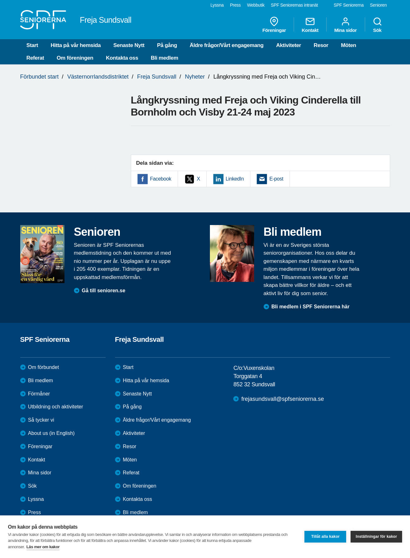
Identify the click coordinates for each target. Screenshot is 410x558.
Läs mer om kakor (43, 546)
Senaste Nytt (128, 45)
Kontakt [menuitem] (310, 25)
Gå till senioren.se (103, 290)
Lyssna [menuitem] (217, 5)
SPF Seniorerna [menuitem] (349, 5)
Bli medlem (164, 58)
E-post (276, 178)
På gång (167, 45)
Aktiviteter (288, 45)
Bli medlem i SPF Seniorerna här (311, 306)
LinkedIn (235, 178)
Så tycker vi (41, 420)
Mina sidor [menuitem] (345, 25)
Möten (348, 45)
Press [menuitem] (235, 5)
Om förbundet (43, 367)
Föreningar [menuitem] (274, 25)
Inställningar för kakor (376, 536)
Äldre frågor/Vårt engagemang (226, 45)
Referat (35, 58)
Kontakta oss (122, 58)
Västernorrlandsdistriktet (98, 77)
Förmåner (39, 393)
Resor (321, 45)
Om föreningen (75, 58)
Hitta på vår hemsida (76, 45)
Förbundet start (39, 77)
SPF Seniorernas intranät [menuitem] (294, 5)
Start (32, 45)
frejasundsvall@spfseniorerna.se (282, 399)
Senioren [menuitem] (378, 5)
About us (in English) (51, 433)
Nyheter (195, 77)
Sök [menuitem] (377, 25)
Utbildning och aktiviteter (55, 406)
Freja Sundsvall (156, 77)
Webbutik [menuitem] (255, 5)
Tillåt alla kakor (325, 536)
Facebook (160, 178)
